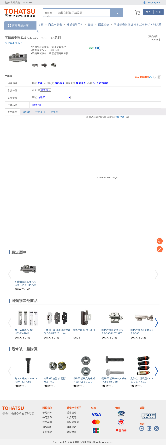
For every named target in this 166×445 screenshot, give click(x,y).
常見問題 (72, 417)
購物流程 (72, 412)
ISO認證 (47, 427)
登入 (148, 12)
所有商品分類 (18, 26)
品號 (51, 97)
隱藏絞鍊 (103, 24)
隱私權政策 (73, 422)
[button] (156, 323)
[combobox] (82, 12)
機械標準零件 (75, 24)
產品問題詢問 (142, 77)
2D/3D (26, 112)
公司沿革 (47, 417)
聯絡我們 (72, 427)
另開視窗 (119, 117)
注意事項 (40, 112)
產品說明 (12, 112)
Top (161, 249)
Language (151, 2)
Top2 (161, 241)
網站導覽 (72, 432)
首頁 (41, 24)
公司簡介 (47, 412)
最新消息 (47, 432)
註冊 (158, 12)
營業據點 (47, 422)
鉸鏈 (91, 24)
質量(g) (36, 90)
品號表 (54, 112)
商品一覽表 (55, 24)
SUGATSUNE (13, 43)
